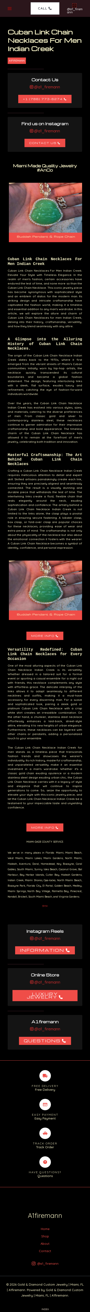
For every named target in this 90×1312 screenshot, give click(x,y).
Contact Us (43, 143)
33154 (45, 906)
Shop (45, 1236)
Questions (42, 1040)
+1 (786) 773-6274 (43, 99)
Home (45, 1229)
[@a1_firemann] (74, 8)
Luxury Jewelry (42, 995)
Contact (45, 1251)
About (45, 1243)
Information (42, 950)
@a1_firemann (46, 87)
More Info (42, 636)
